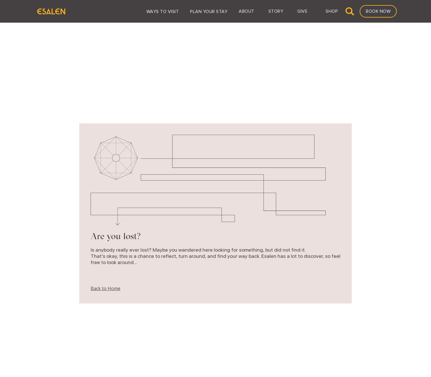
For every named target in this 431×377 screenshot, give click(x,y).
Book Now (378, 11)
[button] (163, 11)
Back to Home (105, 288)
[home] (51, 11)
